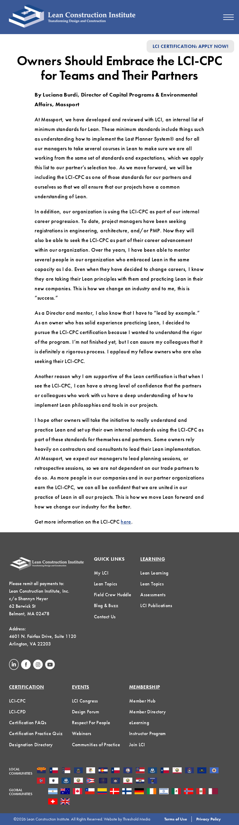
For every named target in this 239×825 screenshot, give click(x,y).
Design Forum (85, 712)
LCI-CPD (17, 712)
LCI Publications (156, 605)
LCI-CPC (17, 701)
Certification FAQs (28, 722)
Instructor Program (147, 733)
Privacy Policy (208, 819)
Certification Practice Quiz (36, 733)
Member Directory (147, 712)
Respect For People (91, 722)
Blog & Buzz (106, 605)
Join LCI (137, 744)
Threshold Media (136, 819)
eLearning (139, 722)
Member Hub (142, 701)
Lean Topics (105, 584)
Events (80, 687)
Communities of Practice (96, 744)
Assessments (153, 594)
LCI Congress (85, 701)
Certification (26, 687)
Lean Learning (154, 573)
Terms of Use (175, 819)
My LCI (101, 573)
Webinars (82, 733)
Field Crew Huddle (112, 594)
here (126, 521)
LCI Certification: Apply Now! (190, 46)
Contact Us (105, 616)
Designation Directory (31, 744)
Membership (144, 687)
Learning (152, 559)
